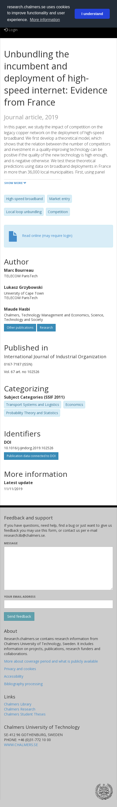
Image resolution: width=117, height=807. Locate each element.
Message (11, 543)
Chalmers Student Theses (25, 714)
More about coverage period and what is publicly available (51, 661)
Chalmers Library (17, 704)
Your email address (20, 596)
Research (46, 327)
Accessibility (13, 676)
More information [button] (45, 20)
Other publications (20, 327)
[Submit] (19, 616)
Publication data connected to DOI (31, 456)
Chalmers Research (19, 709)
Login (11, 29)
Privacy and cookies (20, 668)
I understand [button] (92, 14)
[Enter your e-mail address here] (58, 604)
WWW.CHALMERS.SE (21, 744)
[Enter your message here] (58, 568)
